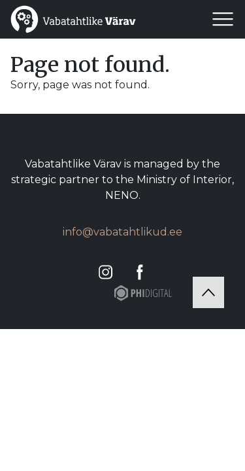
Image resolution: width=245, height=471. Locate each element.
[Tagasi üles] (208, 292)
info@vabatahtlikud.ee (122, 232)
